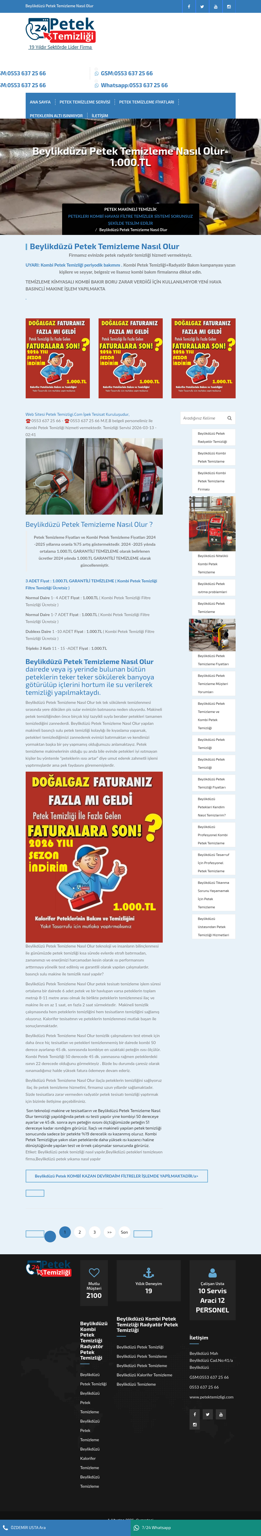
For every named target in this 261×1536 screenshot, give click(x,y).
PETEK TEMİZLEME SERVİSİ (85, 101)
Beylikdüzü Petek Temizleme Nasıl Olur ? (89, 524)
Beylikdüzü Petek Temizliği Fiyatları (212, 783)
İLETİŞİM (100, 115)
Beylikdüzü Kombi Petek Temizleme (212, 457)
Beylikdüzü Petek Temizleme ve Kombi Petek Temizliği (211, 715)
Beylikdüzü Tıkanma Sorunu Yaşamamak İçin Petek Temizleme (213, 894)
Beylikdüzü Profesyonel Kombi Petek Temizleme (213, 835)
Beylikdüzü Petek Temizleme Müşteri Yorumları (213, 683)
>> (109, 1232)
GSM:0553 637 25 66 (127, 73)
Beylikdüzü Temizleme (90, 1481)
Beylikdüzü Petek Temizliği (211, 743)
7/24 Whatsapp (152, 1528)
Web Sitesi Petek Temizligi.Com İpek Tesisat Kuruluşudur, (77, 414)
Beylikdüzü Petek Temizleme (211, 607)
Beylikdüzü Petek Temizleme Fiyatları (213, 660)
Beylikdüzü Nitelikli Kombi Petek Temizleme (213, 564)
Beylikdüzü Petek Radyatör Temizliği (212, 437)
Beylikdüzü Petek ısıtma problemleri (212, 587)
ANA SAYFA (40, 101)
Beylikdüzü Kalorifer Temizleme (90, 1458)
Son (124, 1232)
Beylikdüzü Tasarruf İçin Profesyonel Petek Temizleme (214, 862)
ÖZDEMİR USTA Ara (24, 1528)
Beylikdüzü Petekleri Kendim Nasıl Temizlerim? (212, 807)
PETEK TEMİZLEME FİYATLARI (146, 101)
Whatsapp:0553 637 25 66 (134, 85)
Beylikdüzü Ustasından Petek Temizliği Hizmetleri (213, 926)
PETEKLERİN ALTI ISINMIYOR (56, 115)
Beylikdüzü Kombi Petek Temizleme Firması (212, 481)
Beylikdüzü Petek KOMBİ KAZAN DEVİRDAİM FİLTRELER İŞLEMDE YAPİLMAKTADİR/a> (117, 1175)
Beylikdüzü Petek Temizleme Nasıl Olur (133, 229)
